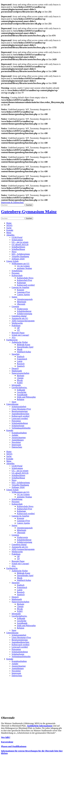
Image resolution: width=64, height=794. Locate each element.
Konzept (20, 290)
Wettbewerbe (17, 323)
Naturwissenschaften (20, 373)
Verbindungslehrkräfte (21, 428)
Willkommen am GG (20, 263)
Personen (15, 273)
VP (18, 330)
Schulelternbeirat (24, 311)
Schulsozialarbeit (19, 406)
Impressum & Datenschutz (12, 202)
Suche (9, 228)
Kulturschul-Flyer (24, 280)
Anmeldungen (18, 440)
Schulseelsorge (18, 425)
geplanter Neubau (24, 268)
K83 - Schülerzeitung (21, 254)
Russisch (20, 364)
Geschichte (21, 392)
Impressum (16, 445)
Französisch (22, 359)
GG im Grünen (23, 266)
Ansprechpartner (19, 437)
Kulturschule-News (25, 278)
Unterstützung (12, 404)
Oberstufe (21, 304)
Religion (20, 399)
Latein (19, 361)
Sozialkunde (22, 394)
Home (9, 223)
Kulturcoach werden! (26, 285)
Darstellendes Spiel (25, 347)
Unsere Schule (12, 261)
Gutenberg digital (19, 316)
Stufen (14, 297)
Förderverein (22, 309)
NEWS (9, 225)
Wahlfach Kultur (24, 352)
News (14, 251)
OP (18, 328)
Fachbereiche (12, 340)
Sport (14, 402)
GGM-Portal (17, 237)
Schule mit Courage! (20, 335)
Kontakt (9, 230)
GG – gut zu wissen (20, 242)
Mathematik (17, 371)
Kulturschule (17, 275)
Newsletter (16, 442)
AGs (13, 337)
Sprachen (16, 354)
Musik (19, 349)
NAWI (19, 383)
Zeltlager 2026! (18, 259)
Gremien (15, 306)
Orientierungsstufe (25, 299)
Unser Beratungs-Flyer (21, 409)
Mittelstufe (21, 302)
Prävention (16, 421)
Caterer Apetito (23, 294)
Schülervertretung (24, 313)
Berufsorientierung (20, 411)
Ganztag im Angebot (20, 287)
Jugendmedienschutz (20, 414)
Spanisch (21, 366)
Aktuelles (10, 235)
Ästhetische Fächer (20, 342)
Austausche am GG (20, 318)
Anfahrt (15, 435)
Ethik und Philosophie (26, 397)
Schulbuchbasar (18, 249)
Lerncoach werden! (20, 418)
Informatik (16, 385)
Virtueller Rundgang (20, 256)
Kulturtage (21, 282)
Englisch (20, 356)
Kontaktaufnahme (19, 433)
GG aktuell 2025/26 (20, 244)
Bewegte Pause (18, 333)
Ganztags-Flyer (23, 292)
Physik (20, 380)
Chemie (20, 378)
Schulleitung (17, 271)
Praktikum (16, 325)
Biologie (20, 375)
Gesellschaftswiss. (19, 387)
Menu (8, 232)
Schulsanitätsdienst (20, 423)
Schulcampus (17, 240)
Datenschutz (17, 447)
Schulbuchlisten (18, 247)
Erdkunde (21, 390)
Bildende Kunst (23, 344)
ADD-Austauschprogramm (23, 321)
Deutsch (15, 368)
